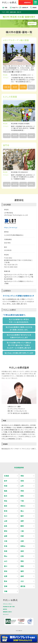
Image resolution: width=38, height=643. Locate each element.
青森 (22, 476)
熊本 (5, 581)
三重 (22, 531)
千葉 (22, 501)
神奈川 (23, 506)
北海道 (6, 476)
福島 (5, 491)
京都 (22, 536)
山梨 (5, 521)
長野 (22, 521)
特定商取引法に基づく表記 (9, 606)
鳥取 (5, 551)
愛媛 (22, 566)
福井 (22, 516)
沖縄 (5, 591)
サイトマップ (5, 614)
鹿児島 (23, 586)
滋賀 (5, 536)
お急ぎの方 (27, 2)
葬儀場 (34, 7)
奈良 (5, 546)
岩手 (5, 481)
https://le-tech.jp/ (10, 227)
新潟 (5, 511)
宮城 (22, 481)
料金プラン (15, 7)
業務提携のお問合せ (7, 611)
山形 (22, 486)
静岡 (22, 526)
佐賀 (5, 576)
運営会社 (5, 609)
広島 (22, 556)
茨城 (22, 491)
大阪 (5, 541)
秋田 (5, 486)
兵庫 (22, 541)
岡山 (5, 556)
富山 (22, 511)
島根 (22, 551)
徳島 (22, 561)
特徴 (6, 7)
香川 (5, 566)
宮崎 (5, 586)
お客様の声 (25, 7)
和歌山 (23, 546)
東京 (5, 506)
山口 (5, 561)
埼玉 (5, 501)
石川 (5, 516)
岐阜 (5, 526)
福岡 (22, 571)
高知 (5, 571)
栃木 (5, 496)
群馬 (22, 496)
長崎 (22, 576)
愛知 (5, 531)
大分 (22, 581)
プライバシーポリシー (7, 604)
